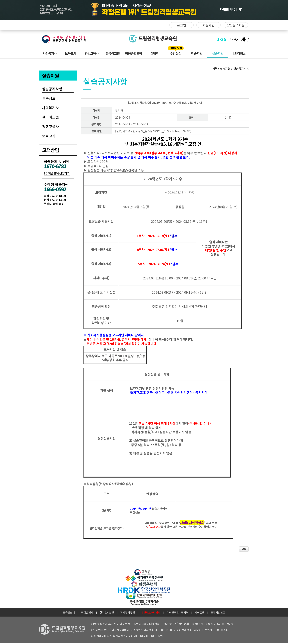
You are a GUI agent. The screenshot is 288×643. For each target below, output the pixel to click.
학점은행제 (87, 612)
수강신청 (175, 53)
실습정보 (49, 98)
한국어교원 (113, 53)
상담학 (154, 53)
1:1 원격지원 (236, 25)
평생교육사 (92, 53)
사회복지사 (50, 53)
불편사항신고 (218, 612)
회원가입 (209, 25)
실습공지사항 (52, 88)
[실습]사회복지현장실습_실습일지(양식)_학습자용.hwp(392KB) (153, 131)
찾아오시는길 (107, 612)
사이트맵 (199, 612)
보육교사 (70, 53)
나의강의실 (239, 53)
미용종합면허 (133, 53)
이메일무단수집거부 (177, 612)
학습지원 (196, 53)
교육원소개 (69, 612)
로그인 (181, 25)
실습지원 (217, 53)
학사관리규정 (127, 612)
